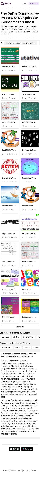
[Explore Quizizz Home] (6, 3)
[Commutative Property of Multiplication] (20, 43)
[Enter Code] (34, 3)
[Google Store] (27, 449)
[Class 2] (27, 347)
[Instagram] (27, 470)
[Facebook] (23, 470)
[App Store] (14, 449)
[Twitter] (19, 470)
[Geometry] (5, 337)
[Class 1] (18, 347)
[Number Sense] (28, 337)
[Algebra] (16, 337)
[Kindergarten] (6, 347)
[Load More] (20, 326)
